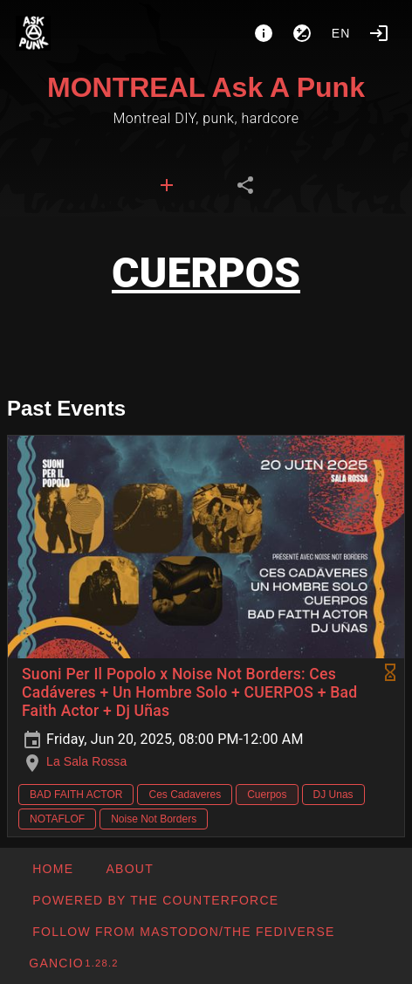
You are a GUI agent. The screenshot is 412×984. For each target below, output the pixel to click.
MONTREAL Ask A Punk (206, 87)
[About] (263, 33)
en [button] (341, 33)
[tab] (166, 185)
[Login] (379, 33)
